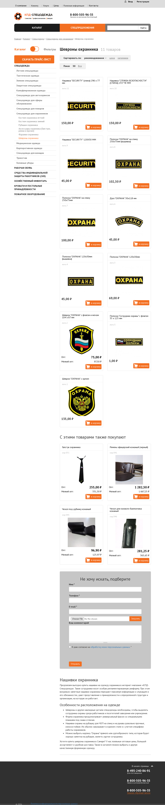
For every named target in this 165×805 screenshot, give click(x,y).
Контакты (93, 5)
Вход (130, 1)
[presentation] (115, 656)
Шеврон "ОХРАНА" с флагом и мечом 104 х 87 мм (80, 316)
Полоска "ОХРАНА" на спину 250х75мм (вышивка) (124, 140)
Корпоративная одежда (29, 148)
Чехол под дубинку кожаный (76, 509)
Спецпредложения (86, 27)
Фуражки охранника (28, 134)
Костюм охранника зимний (31, 121)
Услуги (46, 5)
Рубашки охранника (28, 125)
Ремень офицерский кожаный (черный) (129, 447)
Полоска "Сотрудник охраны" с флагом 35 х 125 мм (129, 317)
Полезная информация (74, 5)
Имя (72, 584)
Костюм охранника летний (31, 117)
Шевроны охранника (28, 138)
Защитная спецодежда (28, 85)
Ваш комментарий (79, 622)
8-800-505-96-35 (81, 15)
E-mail (73, 606)
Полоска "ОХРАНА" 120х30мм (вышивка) (77, 257)
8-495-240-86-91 (138, 771)
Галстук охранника (71, 447)
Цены (56, 5)
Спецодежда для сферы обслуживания (29, 102)
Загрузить (135, 618)
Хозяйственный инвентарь (30, 180)
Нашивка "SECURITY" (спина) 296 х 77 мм (81, 81)
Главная (17, 39)
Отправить (75, 664)
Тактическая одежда (27, 75)
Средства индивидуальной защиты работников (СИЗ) (31, 174)
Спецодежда (38, 39)
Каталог (44, 27)
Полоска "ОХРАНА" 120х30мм (125, 256)
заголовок (123, 58)
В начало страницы (140, 766)
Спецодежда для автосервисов (33, 95)
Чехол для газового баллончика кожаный (126, 509)
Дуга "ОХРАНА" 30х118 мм (123, 198)
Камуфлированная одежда (30, 90)
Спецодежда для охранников (59, 39)
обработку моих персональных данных (110, 647)
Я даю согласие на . (100, 647)
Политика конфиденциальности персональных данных (54, 804)
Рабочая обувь (23, 167)
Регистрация (143, 1)
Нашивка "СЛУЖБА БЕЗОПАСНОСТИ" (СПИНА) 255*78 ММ (128, 81)
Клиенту (34, 5)
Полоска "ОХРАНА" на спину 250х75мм (76, 199)
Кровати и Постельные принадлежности (28, 187)
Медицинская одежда (28, 143)
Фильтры (50, 49)
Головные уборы (25, 162)
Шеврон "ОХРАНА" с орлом (75, 378)
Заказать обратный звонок (138, 793)
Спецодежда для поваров (30, 108)
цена (112, 58)
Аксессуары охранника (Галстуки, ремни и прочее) (34, 129)
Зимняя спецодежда (27, 80)
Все (80, 66)
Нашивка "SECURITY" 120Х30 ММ (79, 139)
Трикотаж (21, 157)
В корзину (96, 127)
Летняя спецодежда (27, 70)
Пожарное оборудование (29, 194)
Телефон (74, 595)
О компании (20, 5)
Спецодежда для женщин (30, 152)
